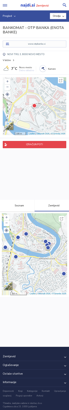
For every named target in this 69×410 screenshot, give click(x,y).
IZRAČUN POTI (34, 144)
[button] (7, 94)
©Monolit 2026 (42, 133)
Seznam (17, 205)
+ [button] (7, 82)
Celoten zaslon (60, 80)
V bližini (7, 60)
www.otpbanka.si (37, 43)
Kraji (20, 391)
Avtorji (39, 395)
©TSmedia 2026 (58, 133)
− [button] (7, 87)
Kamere (52, 68)
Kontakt (46, 391)
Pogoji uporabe (24, 395)
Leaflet (32, 133)
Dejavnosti (8, 391)
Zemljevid (51, 205)
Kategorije (32, 391)
